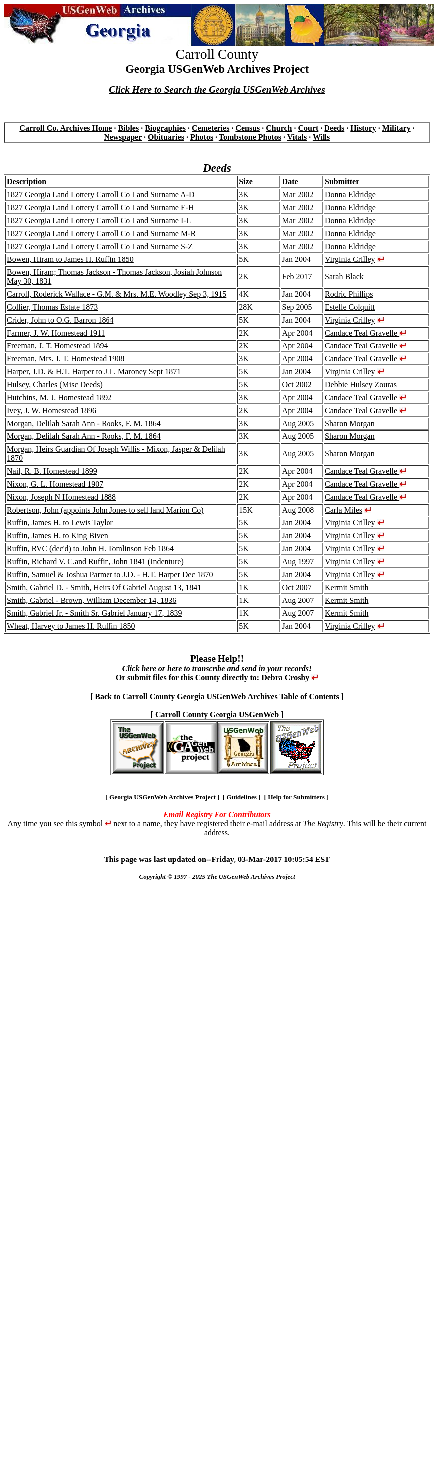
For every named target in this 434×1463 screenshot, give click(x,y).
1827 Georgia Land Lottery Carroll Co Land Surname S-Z (100, 246)
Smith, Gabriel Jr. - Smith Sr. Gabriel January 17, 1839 (94, 613)
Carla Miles (343, 510)
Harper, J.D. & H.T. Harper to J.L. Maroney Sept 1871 (94, 371)
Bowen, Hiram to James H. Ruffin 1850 (70, 259)
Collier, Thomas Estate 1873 (52, 307)
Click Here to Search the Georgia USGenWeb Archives (217, 90)
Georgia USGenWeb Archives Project (162, 797)
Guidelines (241, 797)
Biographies (165, 128)
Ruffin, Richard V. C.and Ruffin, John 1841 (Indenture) (95, 561)
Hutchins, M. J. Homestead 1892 (59, 397)
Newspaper (123, 137)
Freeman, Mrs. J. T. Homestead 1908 (65, 358)
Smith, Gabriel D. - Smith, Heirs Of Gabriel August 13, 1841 (104, 587)
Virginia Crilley (350, 259)
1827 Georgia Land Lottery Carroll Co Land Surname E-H (100, 207)
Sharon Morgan (350, 423)
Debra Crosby (285, 677)
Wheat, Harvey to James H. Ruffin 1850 (71, 626)
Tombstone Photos (250, 137)
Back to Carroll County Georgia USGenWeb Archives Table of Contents (217, 696)
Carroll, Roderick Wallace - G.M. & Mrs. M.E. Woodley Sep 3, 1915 (116, 294)
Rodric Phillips (349, 294)
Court (308, 128)
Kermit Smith (347, 587)
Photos (201, 137)
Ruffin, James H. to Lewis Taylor (60, 522)
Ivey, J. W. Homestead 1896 (51, 410)
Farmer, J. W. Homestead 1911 (56, 333)
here (148, 668)
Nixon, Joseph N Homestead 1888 (61, 497)
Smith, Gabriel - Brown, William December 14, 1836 (91, 600)
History (363, 128)
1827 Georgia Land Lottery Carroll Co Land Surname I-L (99, 220)
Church (279, 128)
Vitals (297, 137)
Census (247, 128)
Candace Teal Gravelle (365, 333)
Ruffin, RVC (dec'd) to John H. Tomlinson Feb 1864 (90, 548)
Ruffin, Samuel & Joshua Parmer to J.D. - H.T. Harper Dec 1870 (110, 574)
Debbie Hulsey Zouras (361, 384)
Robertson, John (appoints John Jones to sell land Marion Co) (105, 510)
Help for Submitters (296, 797)
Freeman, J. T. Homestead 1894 (57, 346)
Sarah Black (344, 276)
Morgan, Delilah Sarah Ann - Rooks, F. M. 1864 (84, 423)
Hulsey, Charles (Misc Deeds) (55, 384)
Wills (321, 137)
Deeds (334, 128)
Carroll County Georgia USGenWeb (217, 714)
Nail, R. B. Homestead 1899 (52, 471)
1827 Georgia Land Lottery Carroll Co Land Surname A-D (101, 194)
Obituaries (166, 137)
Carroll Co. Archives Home (65, 128)
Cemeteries (210, 128)
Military (396, 128)
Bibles (128, 128)
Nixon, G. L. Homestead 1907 (55, 484)
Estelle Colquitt (350, 307)
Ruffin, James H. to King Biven (57, 535)
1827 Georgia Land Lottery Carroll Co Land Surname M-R (101, 233)
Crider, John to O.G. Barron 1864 (60, 320)
